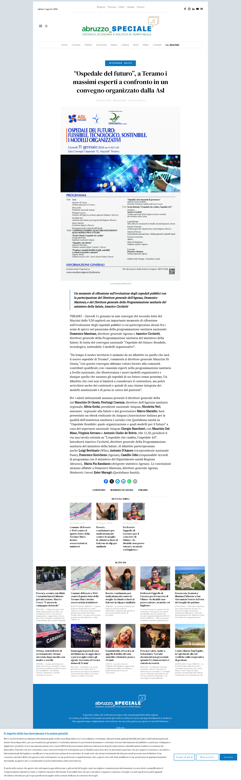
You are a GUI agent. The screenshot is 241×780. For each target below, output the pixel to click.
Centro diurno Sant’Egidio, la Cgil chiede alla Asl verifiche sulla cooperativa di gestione (189, 655)
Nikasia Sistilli (119, 100)
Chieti (121, 7)
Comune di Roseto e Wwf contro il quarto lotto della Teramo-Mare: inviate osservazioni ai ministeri (80, 537)
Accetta (228, 757)
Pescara (112, 7)
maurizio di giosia (121, 490)
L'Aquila (130, 7)
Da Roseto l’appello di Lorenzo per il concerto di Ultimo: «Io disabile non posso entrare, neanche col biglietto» (133, 538)
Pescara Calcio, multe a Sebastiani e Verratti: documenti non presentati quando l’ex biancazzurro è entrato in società (155, 657)
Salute (128, 63)
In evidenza (115, 63)
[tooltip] (185, 9)
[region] (120, 754)
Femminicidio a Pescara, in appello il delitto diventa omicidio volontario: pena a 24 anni (120, 655)
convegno (99, 490)
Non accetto (207, 757)
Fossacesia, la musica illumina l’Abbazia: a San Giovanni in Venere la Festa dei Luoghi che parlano (189, 598)
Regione (101, 7)
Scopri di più (183, 757)
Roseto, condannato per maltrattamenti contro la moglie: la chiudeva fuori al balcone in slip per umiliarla (107, 537)
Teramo (140, 7)
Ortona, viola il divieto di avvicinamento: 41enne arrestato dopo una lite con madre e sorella (50, 655)
